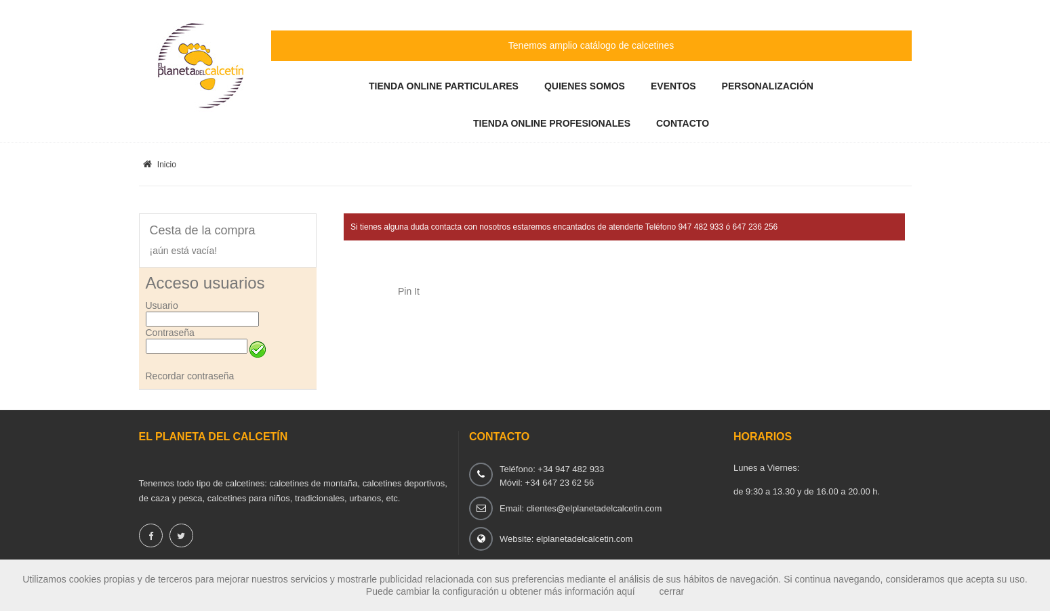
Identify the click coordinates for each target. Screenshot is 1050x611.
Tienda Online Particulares (444, 86)
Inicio (159, 164)
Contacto (682, 123)
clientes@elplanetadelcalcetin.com (594, 508)
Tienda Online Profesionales (551, 123)
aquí (625, 591)
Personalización (767, 86)
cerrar (672, 591)
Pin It (409, 291)
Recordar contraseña (190, 376)
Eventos (673, 86)
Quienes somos (584, 86)
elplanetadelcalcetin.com (584, 539)
